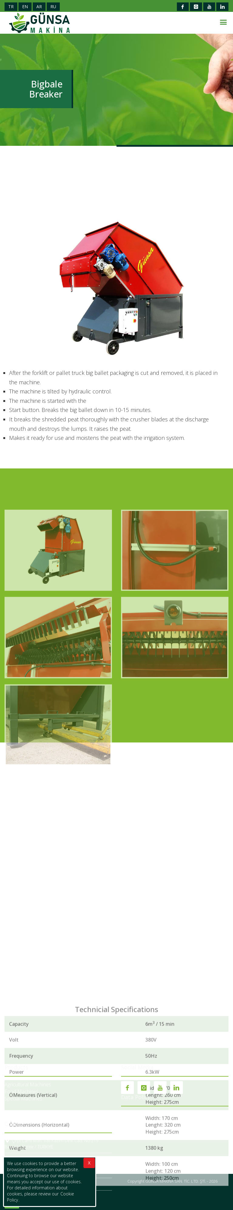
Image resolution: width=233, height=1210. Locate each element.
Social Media (137, 1067)
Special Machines (23, 1098)
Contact (15, 1124)
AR (39, 6)
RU (53, 6)
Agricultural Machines (28, 1084)
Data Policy (135, 1097)
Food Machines (22, 1091)
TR (11, 6)
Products (16, 1067)
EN (25, 6)
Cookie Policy (135, 1114)
